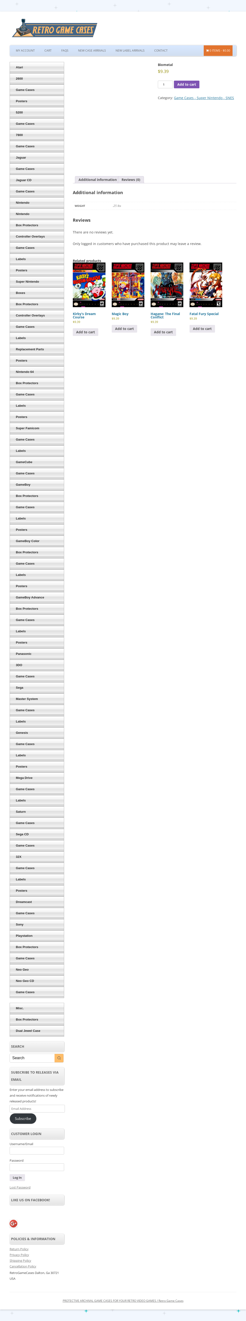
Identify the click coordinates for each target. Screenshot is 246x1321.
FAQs (64, 50)
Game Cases (25, 90)
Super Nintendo (27, 281)
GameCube (24, 462)
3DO (19, 665)
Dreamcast (24, 902)
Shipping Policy (20, 1260)
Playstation (24, 936)
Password (17, 1160)
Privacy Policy (19, 1255)
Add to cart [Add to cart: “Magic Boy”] (124, 328)
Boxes (20, 293)
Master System (27, 699)
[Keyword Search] (32, 1058)
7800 (19, 135)
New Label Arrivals (130, 50)
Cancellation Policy (23, 1266)
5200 (19, 112)
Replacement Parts (30, 349)
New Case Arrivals (92, 50)
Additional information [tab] (98, 179)
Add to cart (186, 84)
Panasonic (23, 654)
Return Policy (19, 1249)
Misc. (20, 1008)
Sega (19, 687)
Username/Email (21, 1144)
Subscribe (23, 1118)
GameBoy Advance (30, 597)
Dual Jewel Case (28, 1031)
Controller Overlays (30, 236)
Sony (20, 924)
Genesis (22, 733)
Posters (21, 101)
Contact (161, 50)
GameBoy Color (27, 541)
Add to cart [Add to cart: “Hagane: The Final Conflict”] (163, 332)
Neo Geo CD (25, 981)
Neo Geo (22, 969)
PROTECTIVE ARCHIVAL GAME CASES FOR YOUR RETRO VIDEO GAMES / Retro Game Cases (123, 1301)
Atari (19, 67)
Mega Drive (24, 778)
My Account (25, 50)
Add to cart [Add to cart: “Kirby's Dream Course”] (85, 332)
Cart (48, 50)
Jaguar (21, 157)
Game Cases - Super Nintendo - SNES (204, 98)
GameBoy (23, 484)
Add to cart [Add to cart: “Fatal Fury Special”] (202, 328)
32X (18, 857)
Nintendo (22, 202)
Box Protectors (27, 225)
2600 (19, 78)
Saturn (21, 811)
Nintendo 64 (25, 372)
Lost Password (20, 1187)
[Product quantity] (165, 84)
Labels (21, 259)
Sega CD (22, 834)
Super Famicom (27, 428)
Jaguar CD (23, 180)
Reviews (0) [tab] (131, 179)
